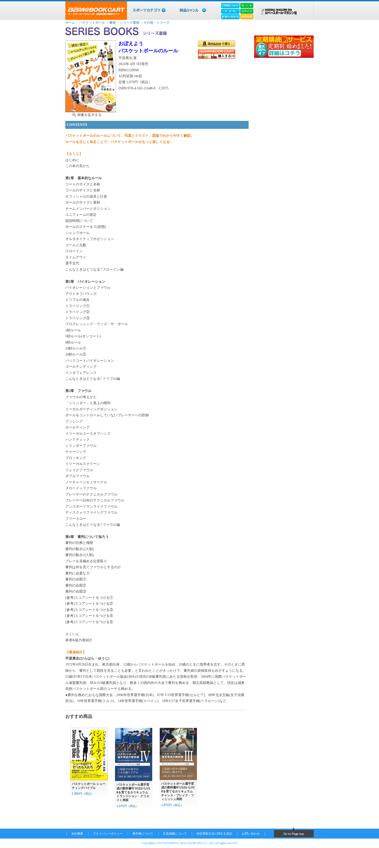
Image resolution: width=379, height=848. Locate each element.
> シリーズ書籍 (127, 22)
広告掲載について (175, 833)
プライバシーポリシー (108, 833)
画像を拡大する (89, 115)
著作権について (142, 833)
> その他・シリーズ (155, 22)
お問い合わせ (251, 833)
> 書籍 (111, 22)
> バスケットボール (90, 22)
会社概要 (77, 833)
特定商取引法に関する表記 (214, 833)
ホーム (70, 22)
